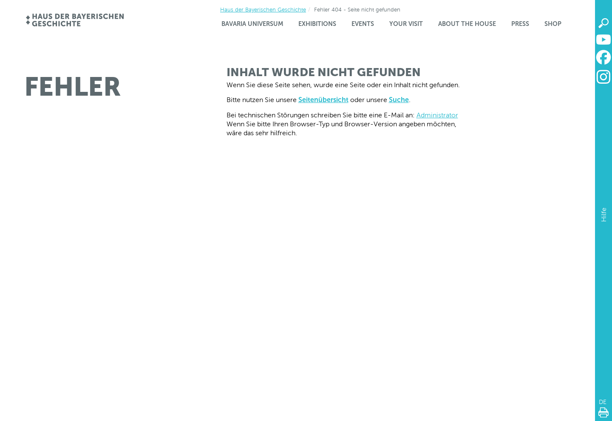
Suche (399, 100)
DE (602, 401)
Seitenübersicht (323, 100)
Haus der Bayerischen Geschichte (263, 9)
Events (362, 24)
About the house (467, 24)
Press (520, 24)
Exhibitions (317, 24)
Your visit (406, 24)
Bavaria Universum (252, 24)
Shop (552, 24)
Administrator (437, 115)
